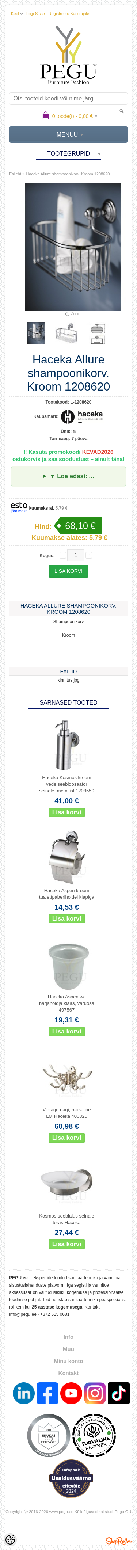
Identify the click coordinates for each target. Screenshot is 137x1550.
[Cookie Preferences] (10, 1539)
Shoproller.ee (119, 1541)
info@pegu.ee (23, 1314)
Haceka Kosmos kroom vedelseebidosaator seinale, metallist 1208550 (66, 784)
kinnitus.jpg (68, 680)
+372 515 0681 (54, 1314)
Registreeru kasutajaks (69, 13)
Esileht (15, 174)
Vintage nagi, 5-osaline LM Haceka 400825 (66, 1113)
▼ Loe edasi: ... (71, 476)
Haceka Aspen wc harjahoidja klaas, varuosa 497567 (66, 1003)
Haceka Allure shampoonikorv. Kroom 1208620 (68, 174)
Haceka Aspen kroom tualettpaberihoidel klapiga (66, 894)
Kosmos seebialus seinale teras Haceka (66, 1219)
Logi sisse (35, 13)
